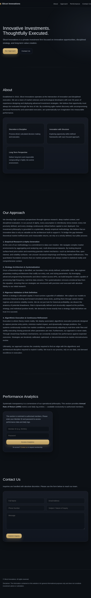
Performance (75, 4)
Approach (64, 4)
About (55, 4)
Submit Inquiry (14, 536)
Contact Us (86, 4)
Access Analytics (27, 442)
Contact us (24, 447)
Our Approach (10, 51)
